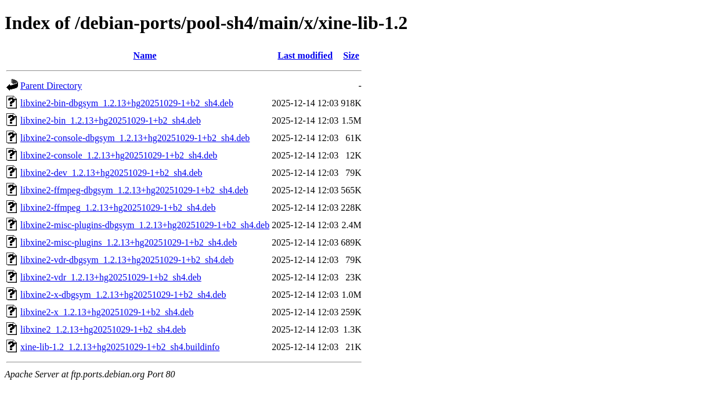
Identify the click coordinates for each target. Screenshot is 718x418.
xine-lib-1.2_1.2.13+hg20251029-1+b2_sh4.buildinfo (119, 347)
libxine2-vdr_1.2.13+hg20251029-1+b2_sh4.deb (110, 277)
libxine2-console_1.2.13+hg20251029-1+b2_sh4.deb (118, 155)
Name (145, 55)
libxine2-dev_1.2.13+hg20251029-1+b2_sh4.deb (111, 173)
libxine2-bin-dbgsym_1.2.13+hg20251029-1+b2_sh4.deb (126, 103)
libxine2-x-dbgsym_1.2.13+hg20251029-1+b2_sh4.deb (123, 295)
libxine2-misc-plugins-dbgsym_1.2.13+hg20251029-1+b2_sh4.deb (144, 225)
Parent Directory (51, 86)
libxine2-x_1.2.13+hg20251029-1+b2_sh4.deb (106, 312)
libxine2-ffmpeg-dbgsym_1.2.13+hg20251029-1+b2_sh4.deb (134, 190)
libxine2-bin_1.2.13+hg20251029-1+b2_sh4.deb (110, 120)
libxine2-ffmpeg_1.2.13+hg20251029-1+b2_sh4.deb (117, 207)
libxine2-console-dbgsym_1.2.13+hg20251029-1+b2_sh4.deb (135, 138)
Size (351, 55)
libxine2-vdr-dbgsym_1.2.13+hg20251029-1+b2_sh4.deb (126, 260)
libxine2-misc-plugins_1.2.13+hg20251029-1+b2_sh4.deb (128, 242)
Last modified (305, 55)
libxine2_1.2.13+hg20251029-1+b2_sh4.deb (103, 329)
